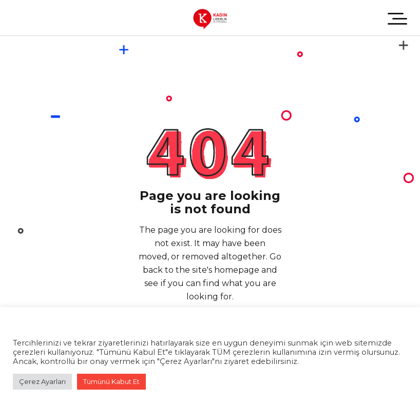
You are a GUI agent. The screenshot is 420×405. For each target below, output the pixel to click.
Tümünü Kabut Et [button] (111, 381)
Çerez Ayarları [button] (42, 381)
